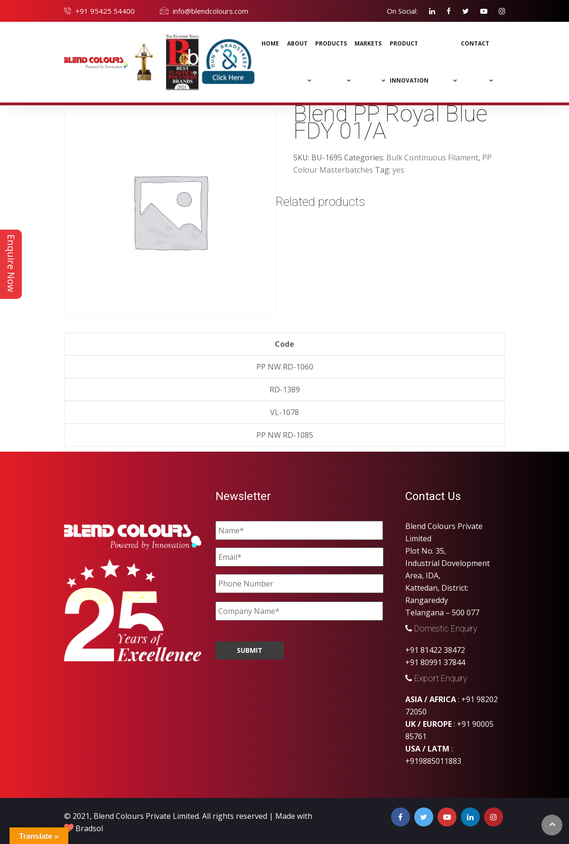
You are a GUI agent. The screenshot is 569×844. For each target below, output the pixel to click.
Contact (475, 43)
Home (270, 43)
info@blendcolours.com (210, 11)
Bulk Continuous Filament (432, 157)
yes (398, 170)
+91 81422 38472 (435, 650)
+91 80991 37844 (435, 662)
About (297, 43)
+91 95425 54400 (105, 11)
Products (331, 43)
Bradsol (89, 828)
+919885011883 (433, 761)
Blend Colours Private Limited (146, 816)
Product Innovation (409, 61)
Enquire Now (11, 263)
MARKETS (368, 43)
